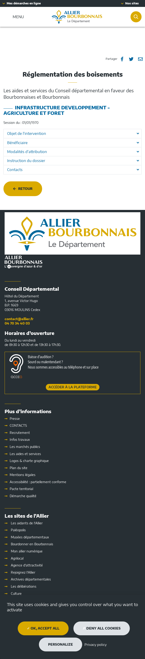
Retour (25, 189)
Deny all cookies (102, 628)
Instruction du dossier (26, 160)
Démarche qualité (23, 496)
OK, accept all (43, 628)
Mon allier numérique (27, 551)
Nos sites (132, 3)
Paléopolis (18, 530)
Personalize (60, 644)
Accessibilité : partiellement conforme (38, 482)
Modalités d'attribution (27, 151)
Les (25, 454)
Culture (16, 593)
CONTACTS (18, 425)
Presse (15, 419)
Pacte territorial (21, 489)
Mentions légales (22, 475)
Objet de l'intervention (26, 133)
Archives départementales (31, 579)
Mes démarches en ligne (24, 3)
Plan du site (18, 468)
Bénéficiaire (17, 142)
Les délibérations (23, 586)
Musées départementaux (30, 537)
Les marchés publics (25, 447)
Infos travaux (20, 439)
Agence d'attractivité (27, 565)
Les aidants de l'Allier (27, 523)
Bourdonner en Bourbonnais (32, 544)
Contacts (15, 169)
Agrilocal (17, 558)
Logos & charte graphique (29, 461)
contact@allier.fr (19, 319)
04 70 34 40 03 (17, 323)
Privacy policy (95, 644)
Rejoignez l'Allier (23, 572)
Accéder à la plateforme (73, 387)
